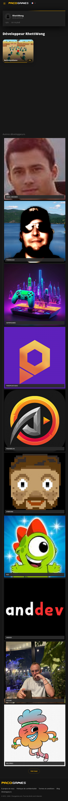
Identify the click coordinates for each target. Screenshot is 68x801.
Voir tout (34, 771)
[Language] (33, 3)
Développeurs (6, 792)
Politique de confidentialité (27, 789)
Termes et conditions (46, 789)
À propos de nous (7, 789)
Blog (58, 789)
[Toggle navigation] (4, 3)
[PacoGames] (13, 783)
